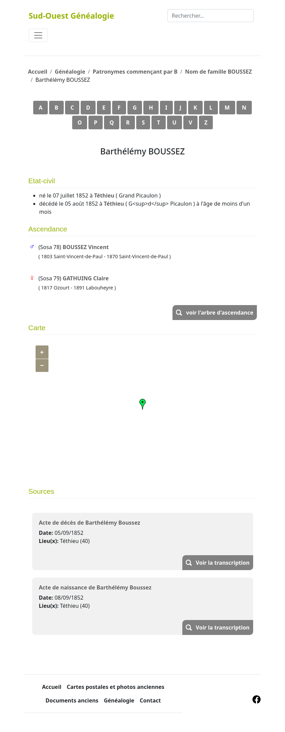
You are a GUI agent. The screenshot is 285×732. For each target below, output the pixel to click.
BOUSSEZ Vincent (86, 247)
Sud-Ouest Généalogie (71, 15)
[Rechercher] (210, 15)
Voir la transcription (223, 562)
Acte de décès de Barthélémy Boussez (89, 522)
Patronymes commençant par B (135, 71)
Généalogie (70, 71)
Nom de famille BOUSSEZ (218, 71)
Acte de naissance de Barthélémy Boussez (95, 587)
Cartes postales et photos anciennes (115, 687)
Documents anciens (71, 700)
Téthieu (104, 195)
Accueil (37, 71)
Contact (150, 700)
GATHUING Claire (86, 278)
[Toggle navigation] (38, 35)
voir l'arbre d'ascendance (219, 312)
